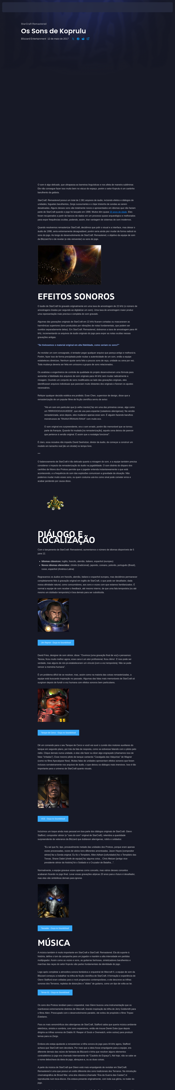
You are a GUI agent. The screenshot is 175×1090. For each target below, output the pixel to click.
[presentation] (10, 7)
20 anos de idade (118, 81)
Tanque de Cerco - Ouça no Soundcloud (61, 602)
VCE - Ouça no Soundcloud (54, 689)
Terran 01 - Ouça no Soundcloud (57, 864)
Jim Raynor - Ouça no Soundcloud (58, 512)
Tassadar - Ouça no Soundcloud (57, 799)
